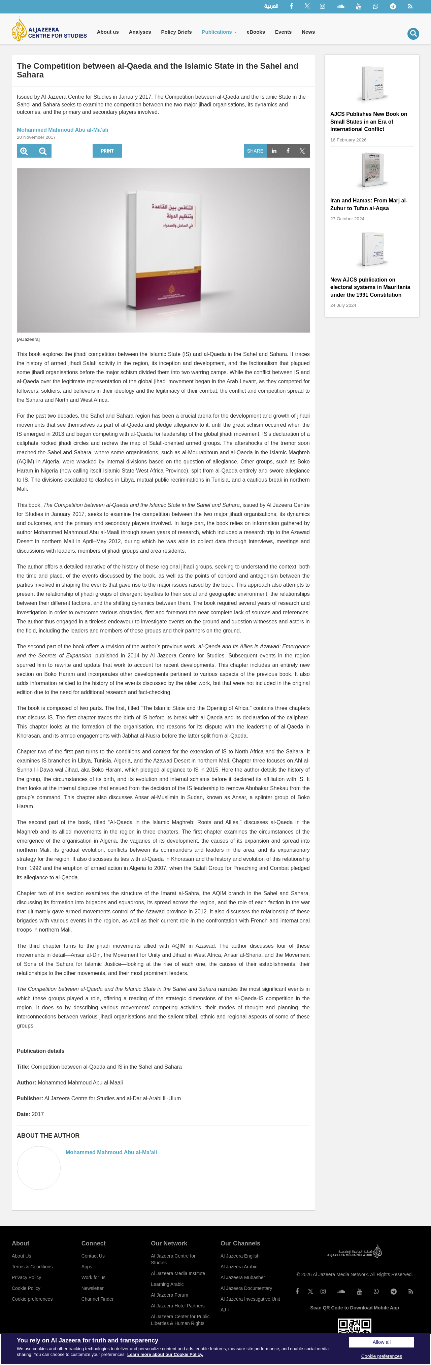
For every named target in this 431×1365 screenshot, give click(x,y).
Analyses (140, 32)
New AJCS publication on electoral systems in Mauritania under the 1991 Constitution (370, 287)
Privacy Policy (26, 1277)
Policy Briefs (176, 32)
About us (108, 32)
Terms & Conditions (32, 1266)
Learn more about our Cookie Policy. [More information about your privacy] (165, 1354)
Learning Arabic (167, 1284)
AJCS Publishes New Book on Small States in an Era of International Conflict (368, 121)
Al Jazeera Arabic (239, 1266)
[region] (215, 1349)
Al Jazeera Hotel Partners (178, 1305)
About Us (21, 1256)
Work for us (93, 1277)
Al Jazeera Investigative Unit (250, 1299)
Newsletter (92, 1288)
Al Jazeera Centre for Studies (173, 1259)
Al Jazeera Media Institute (178, 1273)
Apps (86, 1266)
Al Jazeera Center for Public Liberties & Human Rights (180, 1320)
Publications (219, 32)
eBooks (256, 32)
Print (107, 151)
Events (283, 32)
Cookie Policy (26, 1288)
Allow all (382, 1342)
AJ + (225, 1309)
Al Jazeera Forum (169, 1295)
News (308, 32)
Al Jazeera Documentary (246, 1288)
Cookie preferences (32, 1299)
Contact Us (93, 1256)
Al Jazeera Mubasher (243, 1277)
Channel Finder (97, 1299)
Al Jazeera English (240, 1256)
